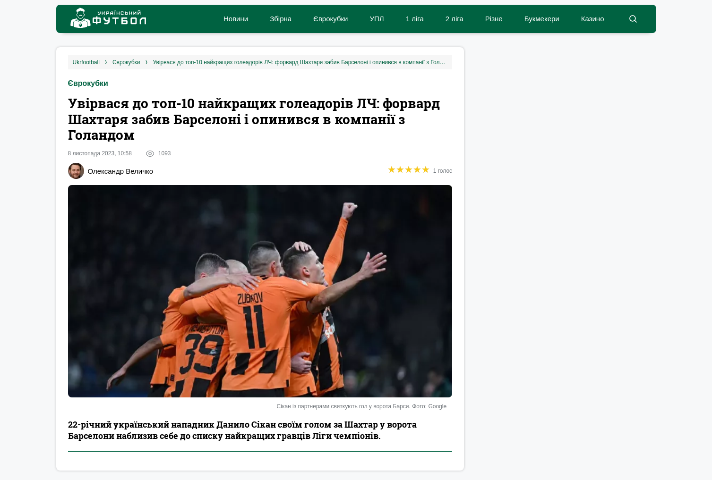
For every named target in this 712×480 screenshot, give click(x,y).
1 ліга (415, 19)
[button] (633, 19)
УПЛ (376, 19)
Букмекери (541, 19)
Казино (592, 19)
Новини (235, 19)
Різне (494, 19)
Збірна (281, 19)
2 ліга (454, 19)
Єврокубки (330, 19)
